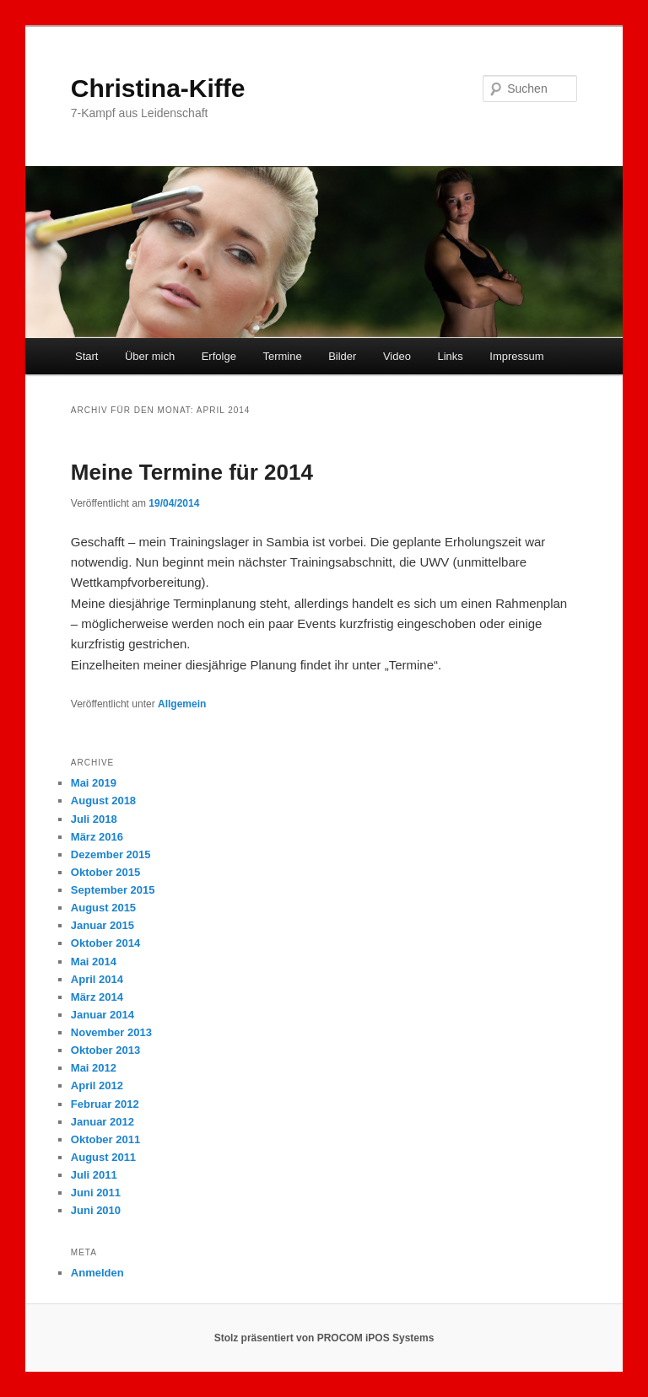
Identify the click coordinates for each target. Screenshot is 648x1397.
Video (397, 356)
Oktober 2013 (105, 1050)
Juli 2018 (94, 819)
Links (449, 356)
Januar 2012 (102, 1121)
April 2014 (97, 979)
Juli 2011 (94, 1175)
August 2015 (103, 907)
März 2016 (97, 836)
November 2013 (111, 1032)
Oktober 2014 (105, 943)
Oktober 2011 (105, 1139)
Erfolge (219, 356)
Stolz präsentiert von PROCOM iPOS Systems (324, 1338)
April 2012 (97, 1085)
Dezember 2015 (111, 854)
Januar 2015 (102, 925)
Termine (281, 356)
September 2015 (113, 890)
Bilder (342, 356)
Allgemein (182, 704)
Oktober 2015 (105, 872)
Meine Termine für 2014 (192, 472)
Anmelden (97, 1272)
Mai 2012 (93, 1067)
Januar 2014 (102, 1014)
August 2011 (103, 1157)
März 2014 (97, 997)
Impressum (516, 356)
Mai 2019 (93, 782)
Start (86, 356)
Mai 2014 (93, 961)
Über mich (150, 356)
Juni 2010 (96, 1210)
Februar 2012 (105, 1104)
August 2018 (103, 800)
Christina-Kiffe (158, 88)
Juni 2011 (96, 1192)
